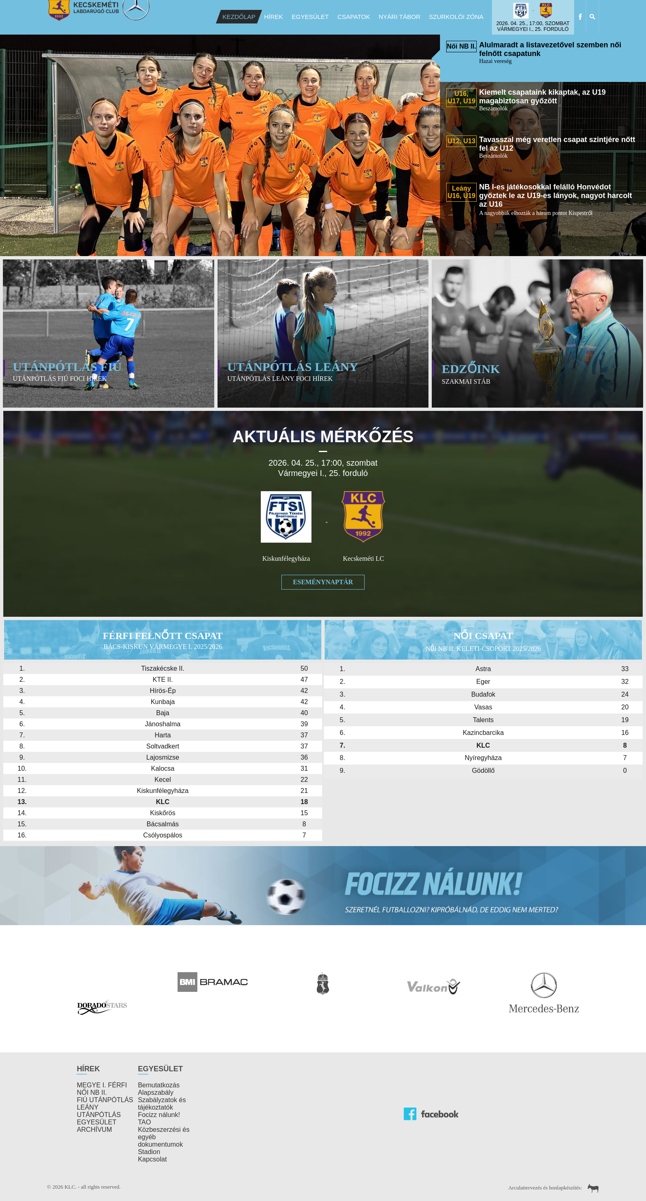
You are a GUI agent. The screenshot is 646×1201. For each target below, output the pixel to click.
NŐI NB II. (92, 1092)
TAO (144, 1122)
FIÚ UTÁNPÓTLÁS (105, 1099)
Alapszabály (155, 1092)
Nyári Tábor (399, 16)
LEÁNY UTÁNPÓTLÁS (99, 1111)
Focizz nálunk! (159, 1114)
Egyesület (310, 16)
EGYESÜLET (96, 1122)
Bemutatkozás (159, 1085)
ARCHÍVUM (94, 1129)
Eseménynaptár (323, 581)
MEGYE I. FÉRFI (102, 1085)
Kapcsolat (152, 1159)
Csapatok (353, 16)
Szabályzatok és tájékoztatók (162, 1103)
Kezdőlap (238, 16)
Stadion (149, 1151)
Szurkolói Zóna (456, 16)
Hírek (273, 16)
